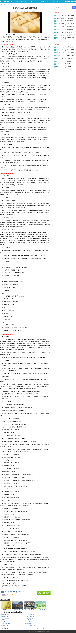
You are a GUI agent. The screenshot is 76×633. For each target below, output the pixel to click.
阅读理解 (69, 63)
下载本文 (33, 11)
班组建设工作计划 (5, 614)
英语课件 (58, 61)
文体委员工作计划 (29, 614)
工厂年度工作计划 (29, 621)
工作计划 (13, 4)
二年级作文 (59, 55)
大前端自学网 (36, 631)
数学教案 (58, 66)
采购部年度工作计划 (6, 619)
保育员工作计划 (4, 617)
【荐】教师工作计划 (8, 628)
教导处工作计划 (4, 625)
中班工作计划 (4, 621)
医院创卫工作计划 (29, 623)
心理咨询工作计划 (29, 617)
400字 (57, 63)
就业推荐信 (69, 32)
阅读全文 (28, 11)
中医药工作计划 (29, 619)
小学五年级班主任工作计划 (32, 625)
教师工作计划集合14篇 (44, 628)
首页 (12, 1)
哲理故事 (69, 61)
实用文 (9, 4)
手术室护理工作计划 (6, 623)
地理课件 (69, 66)
